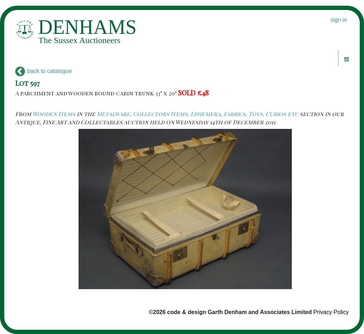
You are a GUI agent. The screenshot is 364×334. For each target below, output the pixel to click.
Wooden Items (53, 114)
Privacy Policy (331, 312)
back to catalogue (43, 71)
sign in (339, 20)
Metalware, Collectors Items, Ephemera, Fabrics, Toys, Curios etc (197, 114)
